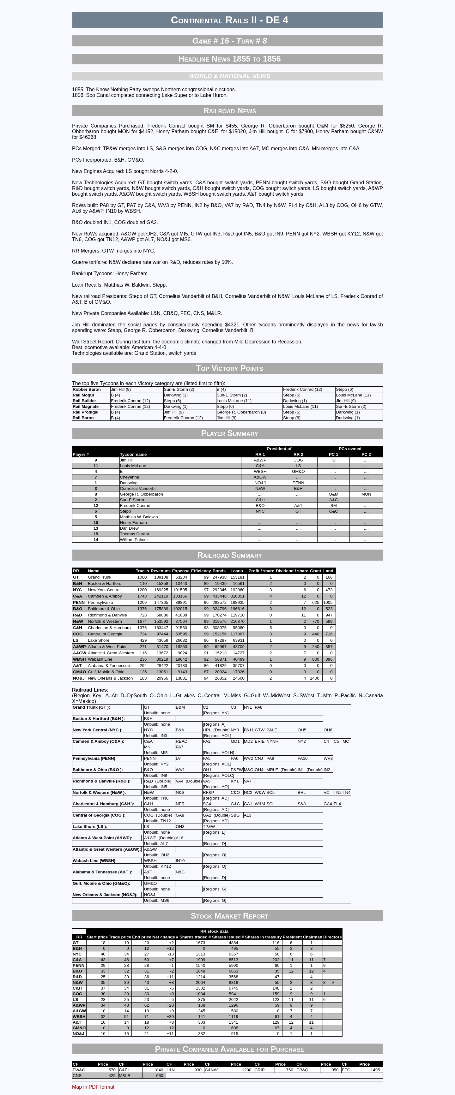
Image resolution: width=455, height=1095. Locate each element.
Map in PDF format (93, 1087)
